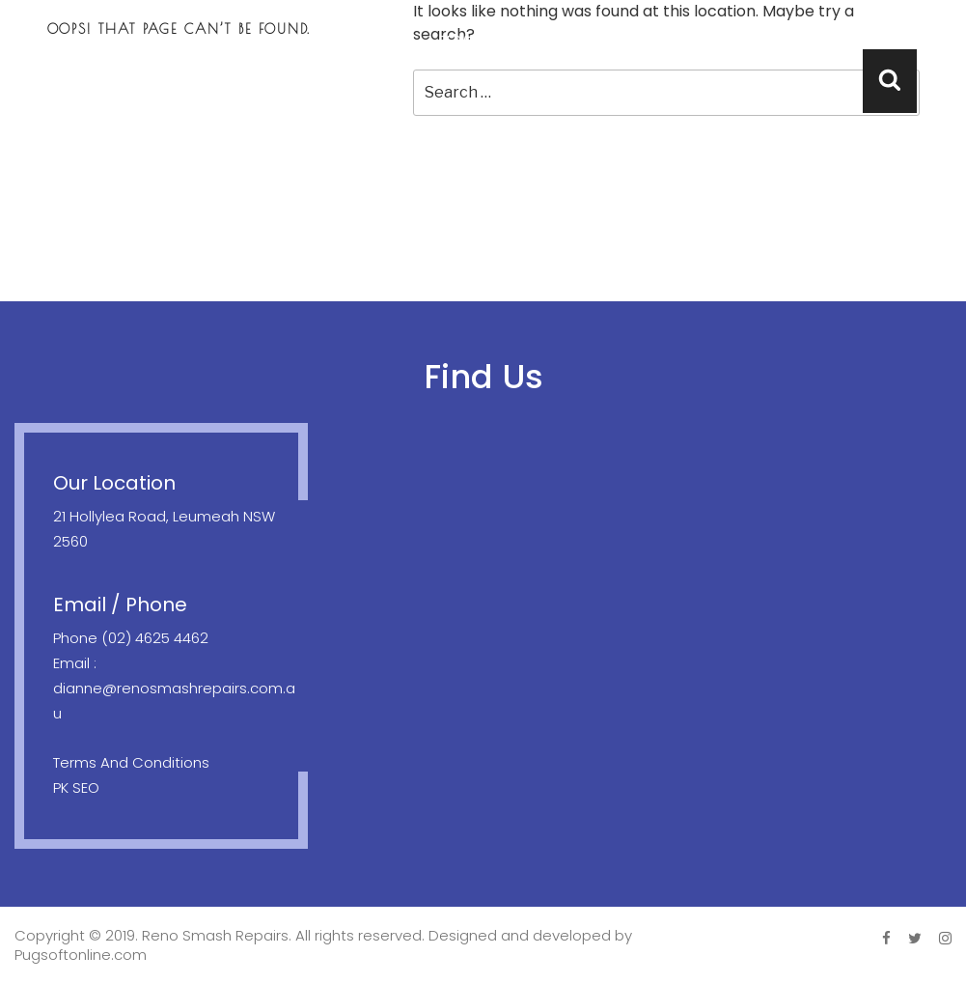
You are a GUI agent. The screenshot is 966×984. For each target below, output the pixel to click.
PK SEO (76, 787)
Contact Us (888, 40)
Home (306, 40)
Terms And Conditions (131, 762)
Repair (460, 40)
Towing (533, 40)
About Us (382, 40)
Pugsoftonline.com (80, 954)
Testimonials (723, 40)
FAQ (806, 40)
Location (619, 40)
